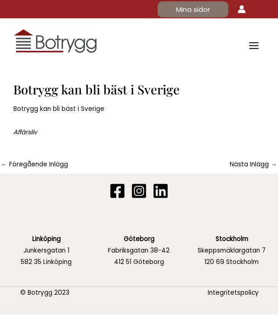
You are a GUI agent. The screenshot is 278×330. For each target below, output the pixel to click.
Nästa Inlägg (253, 164)
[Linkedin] (161, 191)
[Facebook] (117, 191)
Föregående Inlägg (34, 164)
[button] (193, 9)
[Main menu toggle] (254, 45)
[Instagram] (139, 191)
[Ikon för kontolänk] (242, 9)
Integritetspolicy (233, 292)
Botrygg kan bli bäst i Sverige (58, 108)
